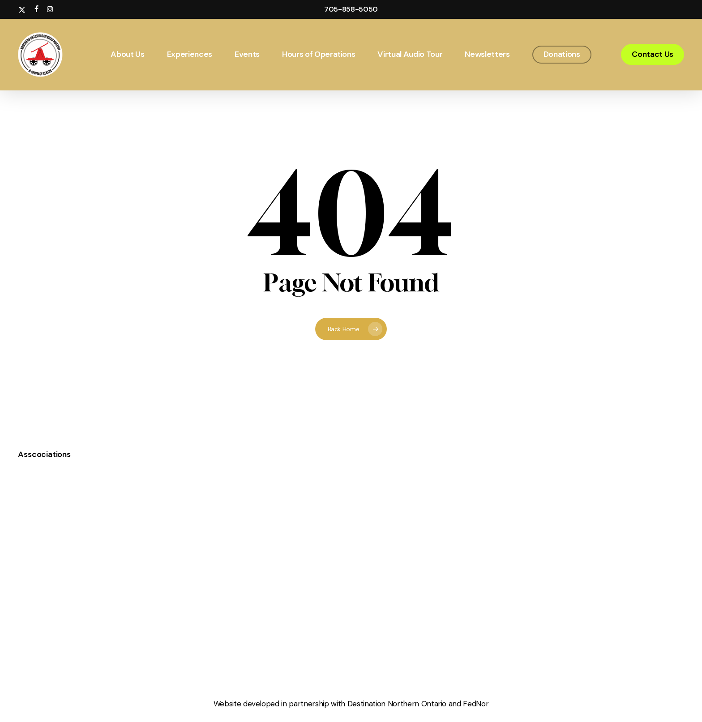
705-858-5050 (351, 9)
